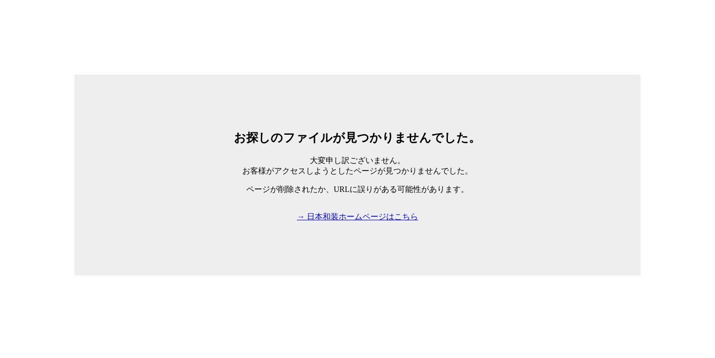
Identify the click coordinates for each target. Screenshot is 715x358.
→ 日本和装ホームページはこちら (357, 216)
